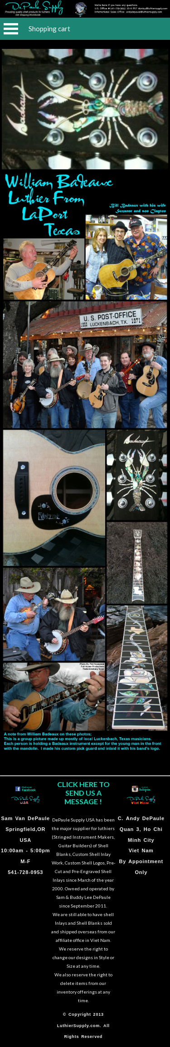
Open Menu (11, 29)
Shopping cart (49, 28)
